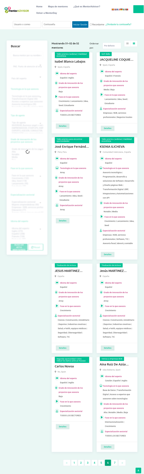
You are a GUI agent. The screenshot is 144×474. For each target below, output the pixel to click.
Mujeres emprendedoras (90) (27, 204)
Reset (35, 247)
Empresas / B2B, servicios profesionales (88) (27, 207)
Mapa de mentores (58, 6)
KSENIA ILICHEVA (112, 146)
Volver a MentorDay (46, 13)
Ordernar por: (94, 45)
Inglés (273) (27, 231)
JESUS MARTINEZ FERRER (67, 271)
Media (27, 157)
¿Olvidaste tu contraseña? (118, 24)
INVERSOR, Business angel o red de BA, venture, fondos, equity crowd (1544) (27, 125)
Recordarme (97, 24)
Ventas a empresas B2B (112, 359)
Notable (27, 154)
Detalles (62, 126)
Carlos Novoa (64, 366)
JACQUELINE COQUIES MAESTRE (116, 60)
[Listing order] (112, 46)
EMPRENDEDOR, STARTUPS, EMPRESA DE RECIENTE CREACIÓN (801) (27, 128)
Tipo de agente (18, 115)
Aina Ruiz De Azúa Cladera (113, 364)
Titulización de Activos (66, 265)
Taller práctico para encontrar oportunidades (69, 140)
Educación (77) (27, 210)
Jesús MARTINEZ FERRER (112, 271)
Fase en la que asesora (22, 168)
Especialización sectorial (22, 195)
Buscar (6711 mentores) (19, 247)
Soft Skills (106, 54)
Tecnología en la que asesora (25, 89)
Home (39, 6)
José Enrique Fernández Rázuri (72, 147)
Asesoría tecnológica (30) (27, 104)
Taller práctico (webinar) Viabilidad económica (72, 55)
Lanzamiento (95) (27, 183)
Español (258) (27, 233)
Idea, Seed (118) (27, 181)
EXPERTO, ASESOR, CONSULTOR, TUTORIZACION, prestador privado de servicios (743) (27, 130)
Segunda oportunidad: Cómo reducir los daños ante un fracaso (71, 360)
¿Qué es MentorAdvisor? (86, 6)
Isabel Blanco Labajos (70, 61)
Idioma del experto (19, 221)
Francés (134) (27, 236)
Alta (27, 151)
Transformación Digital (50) (27, 99)
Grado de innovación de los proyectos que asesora (23, 140)
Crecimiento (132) (27, 178)
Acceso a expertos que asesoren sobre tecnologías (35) (27, 101)
